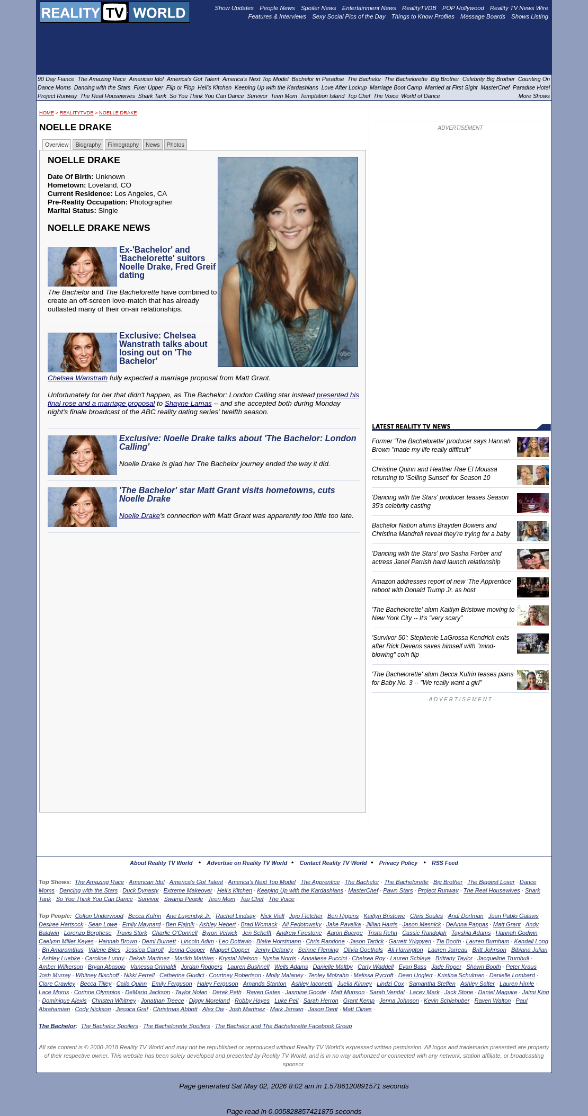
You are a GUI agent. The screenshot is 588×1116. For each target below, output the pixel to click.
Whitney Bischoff (97, 975)
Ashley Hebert (217, 924)
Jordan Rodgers (201, 966)
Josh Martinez (247, 1009)
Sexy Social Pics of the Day (349, 16)
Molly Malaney (284, 975)
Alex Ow (213, 1009)
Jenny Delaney (274, 950)
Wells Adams (291, 966)
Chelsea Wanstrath (78, 378)
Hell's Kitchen (234, 890)
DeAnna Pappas (467, 924)
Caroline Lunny (104, 958)
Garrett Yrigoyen (410, 941)
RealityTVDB (77, 112)
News (153, 144)
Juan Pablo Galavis (513, 916)
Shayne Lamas (188, 403)
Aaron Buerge (345, 933)
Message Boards (482, 16)
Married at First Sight (451, 87)
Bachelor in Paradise (318, 79)
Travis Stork (132, 933)
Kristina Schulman (461, 975)
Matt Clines (357, 1009)
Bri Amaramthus (62, 950)
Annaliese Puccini (324, 958)
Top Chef (251, 899)
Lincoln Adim (197, 941)
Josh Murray (55, 975)
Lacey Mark (424, 992)
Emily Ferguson (172, 983)
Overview (56, 144)
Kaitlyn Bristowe (384, 916)
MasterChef (363, 890)
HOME (46, 112)
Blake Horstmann (278, 941)
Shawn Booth (483, 966)
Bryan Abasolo (107, 966)
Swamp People (183, 899)
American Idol (146, 882)
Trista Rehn (382, 933)
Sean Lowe (103, 924)
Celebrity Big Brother (488, 79)
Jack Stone (458, 992)
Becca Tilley (95, 983)
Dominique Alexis (64, 1000)
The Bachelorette (406, 882)
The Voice (282, 899)
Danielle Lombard (512, 975)
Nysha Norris (280, 958)
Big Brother (447, 882)
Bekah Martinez (149, 958)
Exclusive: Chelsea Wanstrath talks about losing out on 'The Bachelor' (163, 348)
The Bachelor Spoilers (109, 1026)
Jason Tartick (367, 941)
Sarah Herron (321, 1000)
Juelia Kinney (354, 983)
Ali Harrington (405, 950)
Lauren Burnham (487, 941)
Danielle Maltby (333, 966)
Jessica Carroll (145, 950)
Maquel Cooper (230, 950)
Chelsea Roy (368, 958)
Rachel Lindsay (235, 916)
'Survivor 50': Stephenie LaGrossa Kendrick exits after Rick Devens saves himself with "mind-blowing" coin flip (440, 646)
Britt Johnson (489, 950)
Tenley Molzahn (328, 975)
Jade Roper (446, 966)
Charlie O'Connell (175, 933)
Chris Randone (325, 941)
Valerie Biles (104, 950)
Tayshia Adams (471, 933)
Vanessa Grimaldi (153, 966)
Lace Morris (54, 992)
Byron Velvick (219, 933)
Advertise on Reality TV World (247, 863)
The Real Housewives (492, 890)
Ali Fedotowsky (302, 924)
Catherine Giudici (181, 975)
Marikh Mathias (194, 958)
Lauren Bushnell (248, 966)
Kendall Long (531, 941)
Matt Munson (348, 992)
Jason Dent (323, 1009)
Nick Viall (272, 916)
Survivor (148, 899)
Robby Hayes (252, 1000)
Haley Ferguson (217, 983)
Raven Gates (263, 992)
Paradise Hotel (531, 87)
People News (277, 8)
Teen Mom (222, 899)
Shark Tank (152, 96)
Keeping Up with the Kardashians (300, 890)
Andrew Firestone (299, 933)
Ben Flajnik (180, 924)
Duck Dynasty (140, 890)
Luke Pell (286, 1000)
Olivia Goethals (363, 950)
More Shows (534, 96)
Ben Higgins (343, 916)
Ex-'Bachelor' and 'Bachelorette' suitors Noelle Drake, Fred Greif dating (167, 262)
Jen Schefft (256, 933)
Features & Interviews (277, 16)
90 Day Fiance (56, 79)
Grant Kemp (359, 1000)
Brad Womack (259, 924)
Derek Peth (227, 992)
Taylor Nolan (191, 992)
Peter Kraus (521, 966)
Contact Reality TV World (333, 863)
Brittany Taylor (454, 958)
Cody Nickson (93, 1009)
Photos (175, 144)
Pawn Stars (398, 890)
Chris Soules (426, 916)
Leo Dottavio (235, 941)
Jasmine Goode (306, 992)
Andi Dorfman (465, 916)
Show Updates (234, 8)
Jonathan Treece (162, 1000)
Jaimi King (535, 992)
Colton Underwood (99, 916)
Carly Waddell (376, 966)
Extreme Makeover (187, 890)
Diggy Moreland (209, 1000)
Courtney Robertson (235, 975)
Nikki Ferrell (139, 975)
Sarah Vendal (386, 992)
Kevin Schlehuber (446, 1000)
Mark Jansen (287, 1009)
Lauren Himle (517, 983)
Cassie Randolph (424, 933)
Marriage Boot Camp (396, 87)
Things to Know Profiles (423, 16)
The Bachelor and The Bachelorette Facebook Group (283, 1026)
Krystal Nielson (238, 958)
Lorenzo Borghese (88, 933)
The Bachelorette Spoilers (176, 1026)
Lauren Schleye (410, 958)
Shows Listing (529, 16)
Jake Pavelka (343, 924)
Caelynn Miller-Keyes (66, 941)
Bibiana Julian (529, 950)
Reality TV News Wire (519, 8)
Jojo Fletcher (306, 916)
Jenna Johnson (399, 1000)
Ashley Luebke (61, 958)
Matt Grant (507, 924)
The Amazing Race (99, 882)
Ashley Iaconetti (312, 983)
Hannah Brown (118, 941)
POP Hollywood (463, 8)
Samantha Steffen (432, 983)
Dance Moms (54, 87)
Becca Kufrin (144, 916)
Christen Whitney (114, 1000)
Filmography (123, 144)
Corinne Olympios (97, 992)
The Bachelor (362, 882)
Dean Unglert (415, 975)
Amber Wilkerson (61, 966)
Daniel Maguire (498, 992)
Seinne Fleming (318, 950)
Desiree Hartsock (61, 924)
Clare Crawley (57, 983)
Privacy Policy (398, 863)
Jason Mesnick (422, 924)
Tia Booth (448, 941)
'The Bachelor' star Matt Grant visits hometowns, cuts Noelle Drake (227, 494)
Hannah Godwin (517, 933)
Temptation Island (322, 96)
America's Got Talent (196, 882)
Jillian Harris (382, 924)
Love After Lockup (344, 87)
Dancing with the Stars (88, 890)
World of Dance (420, 96)
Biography (88, 144)
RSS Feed (445, 863)
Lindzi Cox (390, 983)
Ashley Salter (477, 983)
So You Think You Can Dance (94, 899)
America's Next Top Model (262, 882)
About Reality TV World (161, 863)
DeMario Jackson (147, 992)
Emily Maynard (141, 924)
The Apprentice (320, 882)
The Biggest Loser (490, 882)
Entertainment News (369, 8)
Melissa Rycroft (374, 975)
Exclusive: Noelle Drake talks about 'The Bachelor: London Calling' (237, 442)
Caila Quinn (132, 983)
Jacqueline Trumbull (503, 958)
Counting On (534, 79)
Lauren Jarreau (448, 950)
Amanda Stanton (265, 983)
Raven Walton (493, 1000)
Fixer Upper (148, 87)
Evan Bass (412, 966)
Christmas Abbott (175, 1009)
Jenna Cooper (186, 950)
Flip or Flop (180, 87)
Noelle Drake (118, 112)
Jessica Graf (132, 1009)
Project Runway (438, 890)
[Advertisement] (205, 633)
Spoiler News (318, 8)
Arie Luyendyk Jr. (188, 916)
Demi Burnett (159, 941)
